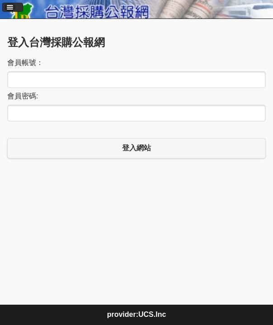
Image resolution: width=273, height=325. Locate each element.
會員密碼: (22, 96)
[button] (12, 7)
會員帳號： (25, 62)
